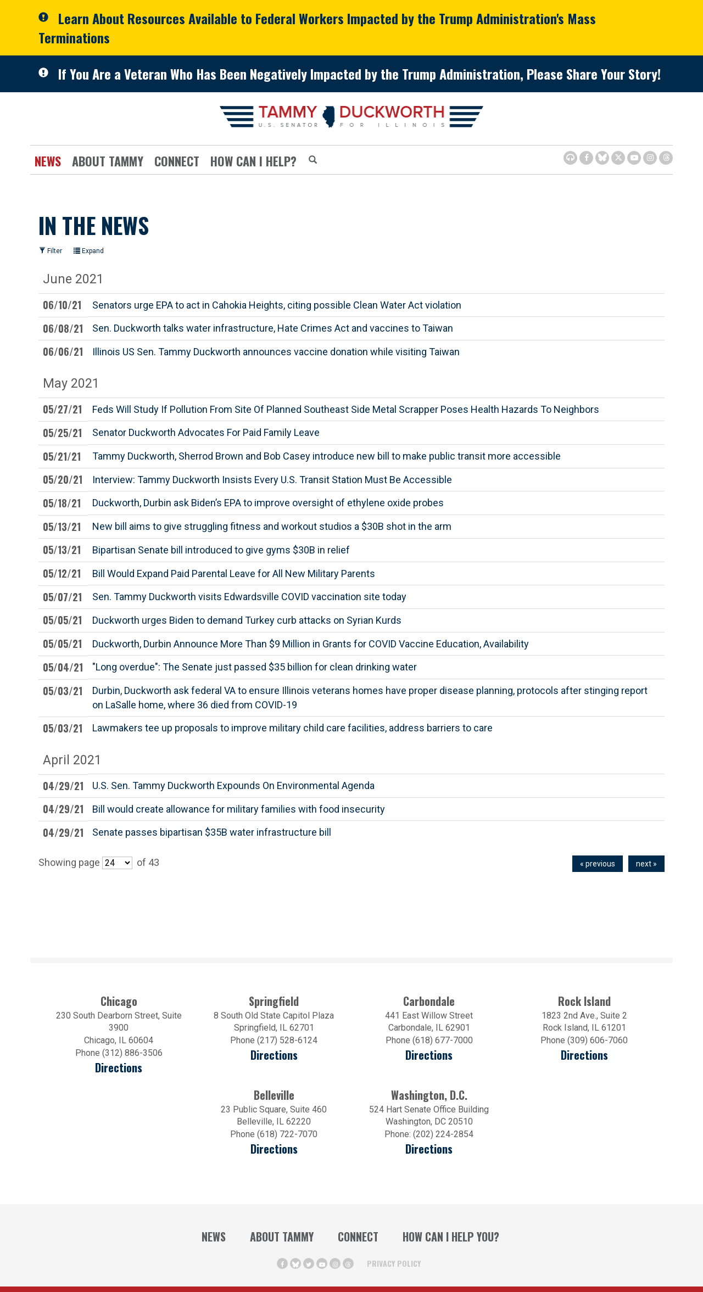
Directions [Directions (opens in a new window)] (118, 1068)
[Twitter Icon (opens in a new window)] (618, 158)
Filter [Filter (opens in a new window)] (50, 251)
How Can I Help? (253, 161)
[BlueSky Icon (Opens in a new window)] (602, 158)
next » (646, 863)
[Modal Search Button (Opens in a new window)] (313, 160)
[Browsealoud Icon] (570, 158)
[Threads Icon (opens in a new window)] (666, 158)
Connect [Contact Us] (176, 161)
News (48, 161)
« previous (597, 863)
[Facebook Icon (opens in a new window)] (586, 158)
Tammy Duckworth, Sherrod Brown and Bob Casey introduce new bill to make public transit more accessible (326, 455)
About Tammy (107, 161)
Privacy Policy (394, 1263)
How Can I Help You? (451, 1236)
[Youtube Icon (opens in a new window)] (634, 158)
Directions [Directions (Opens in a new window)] (274, 1149)
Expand (89, 251)
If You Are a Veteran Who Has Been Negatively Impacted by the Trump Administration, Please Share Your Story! (359, 73)
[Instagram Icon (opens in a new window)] (650, 158)
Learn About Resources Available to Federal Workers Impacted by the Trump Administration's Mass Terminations (317, 27)
